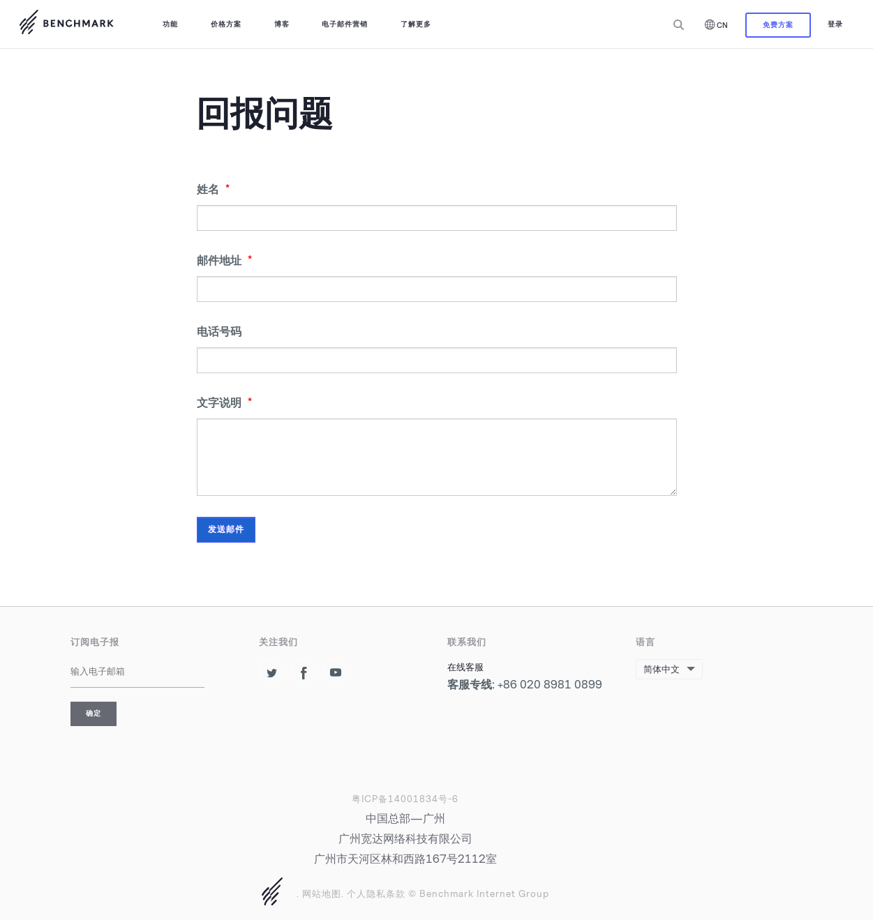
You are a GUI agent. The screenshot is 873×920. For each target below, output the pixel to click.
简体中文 (661, 669)
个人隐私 (366, 894)
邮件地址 (224, 260)
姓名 (213, 189)
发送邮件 (226, 529)
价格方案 (226, 24)
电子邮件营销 (345, 24)
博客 (282, 24)
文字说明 (224, 402)
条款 (395, 894)
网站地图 (321, 894)
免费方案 (778, 24)
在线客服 (465, 667)
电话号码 (219, 331)
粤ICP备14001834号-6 (405, 799)
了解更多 (416, 24)
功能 (170, 24)
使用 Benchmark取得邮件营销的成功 (66, 24)
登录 (835, 24)
